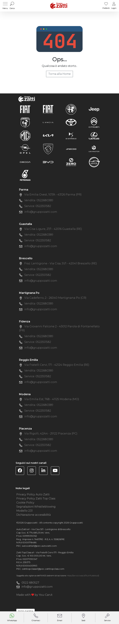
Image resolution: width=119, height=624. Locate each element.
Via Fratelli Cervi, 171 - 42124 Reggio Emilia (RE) (56, 364)
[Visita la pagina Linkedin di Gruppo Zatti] (44, 471)
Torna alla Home (59, 73)
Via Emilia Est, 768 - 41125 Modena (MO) (51, 399)
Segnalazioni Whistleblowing (36, 506)
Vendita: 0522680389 (38, 200)
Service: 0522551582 (37, 206)
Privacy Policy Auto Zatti (32, 494)
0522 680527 (30, 582)
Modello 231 (24, 510)
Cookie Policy (25, 502)
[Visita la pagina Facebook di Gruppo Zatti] (21, 471)
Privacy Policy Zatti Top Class (35, 498)
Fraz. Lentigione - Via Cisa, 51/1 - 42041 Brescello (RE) (60, 263)
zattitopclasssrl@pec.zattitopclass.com (43, 568)
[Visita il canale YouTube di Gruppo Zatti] (56, 471)
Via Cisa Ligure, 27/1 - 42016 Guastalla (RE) (53, 229)
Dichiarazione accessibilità (33, 514)
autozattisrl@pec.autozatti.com (39, 545)
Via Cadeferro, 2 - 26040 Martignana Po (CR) (55, 297)
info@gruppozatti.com (40, 211)
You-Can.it (46, 594)
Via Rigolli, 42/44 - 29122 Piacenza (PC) (50, 433)
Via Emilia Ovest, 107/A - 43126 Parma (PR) (53, 194)
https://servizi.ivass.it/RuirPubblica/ (82, 575)
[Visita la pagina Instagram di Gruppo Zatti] (32, 471)
